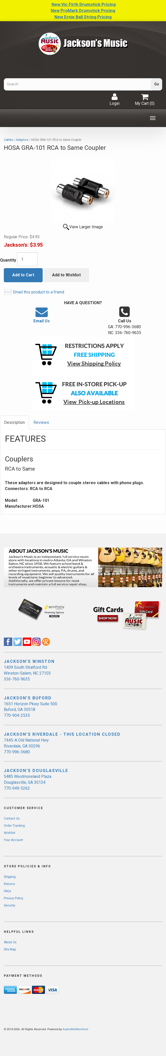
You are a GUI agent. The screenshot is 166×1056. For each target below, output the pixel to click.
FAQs (7, 891)
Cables (8, 140)
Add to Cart (23, 274)
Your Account (13, 840)
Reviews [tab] (41, 422)
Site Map (10, 949)
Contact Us (12, 818)
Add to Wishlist (66, 274)
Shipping (10, 877)
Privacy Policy (13, 898)
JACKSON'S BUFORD (28, 698)
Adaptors (22, 140)
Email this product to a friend (38, 292)
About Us (10, 942)
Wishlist (9, 833)
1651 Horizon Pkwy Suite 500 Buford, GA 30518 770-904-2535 (30, 709)
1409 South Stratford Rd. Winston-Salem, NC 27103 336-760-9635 (27, 673)
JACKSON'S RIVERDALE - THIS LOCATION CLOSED (62, 734)
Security (9, 905)
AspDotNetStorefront (75, 1029)
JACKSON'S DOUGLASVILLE (36, 770)
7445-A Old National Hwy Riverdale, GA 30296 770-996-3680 (26, 746)
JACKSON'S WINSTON (29, 661)
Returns (9, 884)
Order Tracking (14, 825)
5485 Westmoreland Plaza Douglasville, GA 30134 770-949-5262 (27, 782)
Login (115, 99)
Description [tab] (14, 422)
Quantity (8, 260)
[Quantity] (27, 259)
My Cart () (145, 99)
